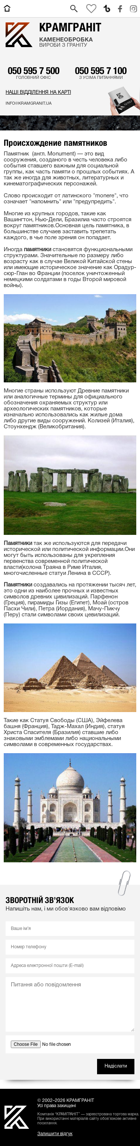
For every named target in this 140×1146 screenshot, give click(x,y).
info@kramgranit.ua (29, 103)
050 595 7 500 (33, 70)
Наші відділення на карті (38, 92)
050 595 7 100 (101, 70)
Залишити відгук (54, 1134)
